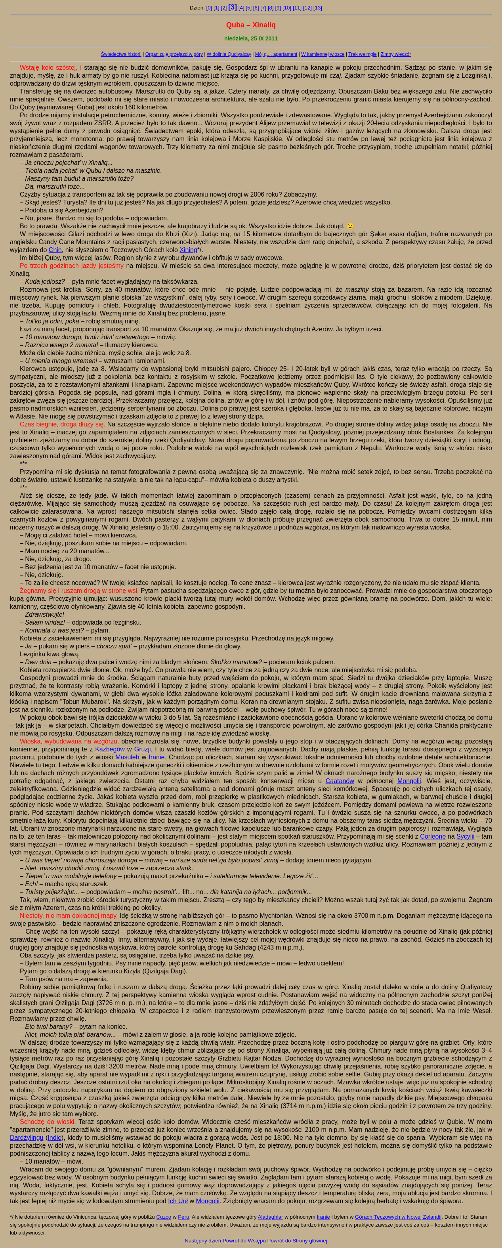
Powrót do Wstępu (244, 1241)
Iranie (156, 757)
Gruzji (142, 749)
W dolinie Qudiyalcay (229, 54)
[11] (297, 8)
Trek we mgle (362, 54)
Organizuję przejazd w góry (174, 54)
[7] (263, 8)
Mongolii (409, 781)
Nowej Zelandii (424, 1217)
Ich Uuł (178, 1201)
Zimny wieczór (396, 54)
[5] (249, 8)
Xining (188, 250)
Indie (54, 1137)
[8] (271, 8)
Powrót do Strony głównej (297, 1241)
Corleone (433, 836)
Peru (183, 1217)
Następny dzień (203, 1241)
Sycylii (465, 836)
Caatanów (340, 781)
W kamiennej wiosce (322, 54)
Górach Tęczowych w (381, 1217)
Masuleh (127, 757)
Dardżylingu (26, 1137)
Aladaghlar (270, 1217)
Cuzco (163, 1217)
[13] (317, 8)
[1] (217, 8)
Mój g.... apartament (276, 54)
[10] (286, 8)
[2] (224, 8)
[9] (278, 8)
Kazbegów (110, 749)
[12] (307, 8)
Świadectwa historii (121, 54)
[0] (209, 8)
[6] (256, 8)
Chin (55, 250)
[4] (241, 8)
